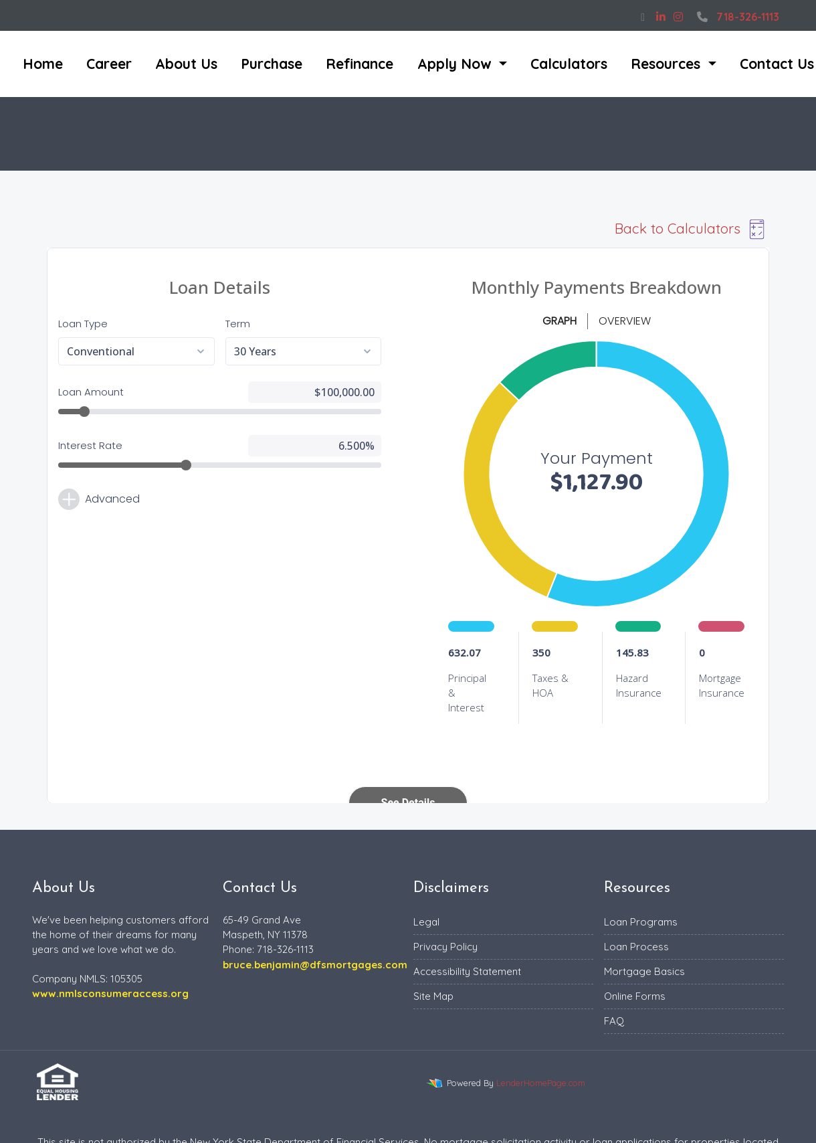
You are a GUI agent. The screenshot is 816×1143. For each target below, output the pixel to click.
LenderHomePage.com (540, 1082)
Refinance (359, 63)
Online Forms (635, 996)
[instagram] (678, 16)
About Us (186, 63)
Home (43, 63)
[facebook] (642, 16)
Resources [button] (667, 63)
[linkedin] (661, 16)
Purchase (271, 63)
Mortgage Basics (644, 971)
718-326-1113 (736, 16)
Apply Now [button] (456, 63)
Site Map (433, 996)
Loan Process (636, 946)
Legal (426, 921)
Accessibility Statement (467, 971)
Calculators (568, 63)
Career (109, 63)
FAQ (614, 1021)
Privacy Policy (445, 946)
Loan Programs (641, 921)
